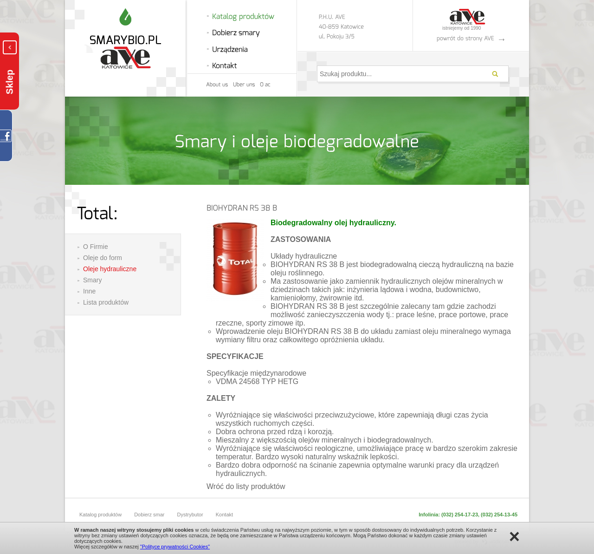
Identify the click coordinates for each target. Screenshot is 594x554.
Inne (89, 291)
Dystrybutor (190, 514)
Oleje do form (102, 257)
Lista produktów (106, 302)
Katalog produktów (100, 514)
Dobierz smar (149, 514)
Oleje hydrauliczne (109, 269)
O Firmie (95, 246)
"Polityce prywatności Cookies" (175, 546)
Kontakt (224, 514)
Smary (92, 280)
